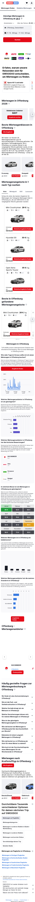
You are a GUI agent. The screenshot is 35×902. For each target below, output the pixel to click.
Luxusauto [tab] (28, 191)
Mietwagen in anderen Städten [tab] (13, 833)
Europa (16, 900)
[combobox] (9, 23)
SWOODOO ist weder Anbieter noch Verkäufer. (18, 885)
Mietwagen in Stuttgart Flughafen (13, 855)
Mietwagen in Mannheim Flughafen (13, 867)
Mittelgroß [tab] (13, 191)
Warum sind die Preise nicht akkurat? (18, 892)
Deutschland (23, 900)
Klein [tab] (5, 191)
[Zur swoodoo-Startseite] (12, 3)
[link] (14, 117)
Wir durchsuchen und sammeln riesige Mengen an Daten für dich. (18, 889)
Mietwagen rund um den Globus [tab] (13, 837)
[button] (3, 3)
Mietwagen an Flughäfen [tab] (11, 818)
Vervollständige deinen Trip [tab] (12, 841)
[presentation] (21, 18)
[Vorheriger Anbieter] (4, 657)
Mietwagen (9, 900)
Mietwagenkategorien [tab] (10, 822)
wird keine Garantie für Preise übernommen (15, 879)
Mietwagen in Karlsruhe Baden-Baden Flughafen (14, 859)
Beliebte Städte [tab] (8, 846)
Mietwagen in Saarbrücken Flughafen (14, 862)
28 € (18, 19)
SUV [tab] (21, 191)
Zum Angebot (16, 175)
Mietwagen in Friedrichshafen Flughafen (15, 865)
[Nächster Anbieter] (30, 657)
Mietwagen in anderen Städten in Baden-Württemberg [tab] (16, 827)
